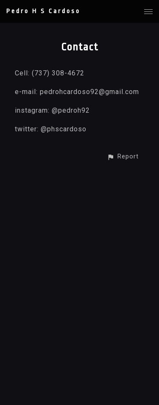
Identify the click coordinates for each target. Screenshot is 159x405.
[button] (122, 156)
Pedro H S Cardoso (43, 11)
